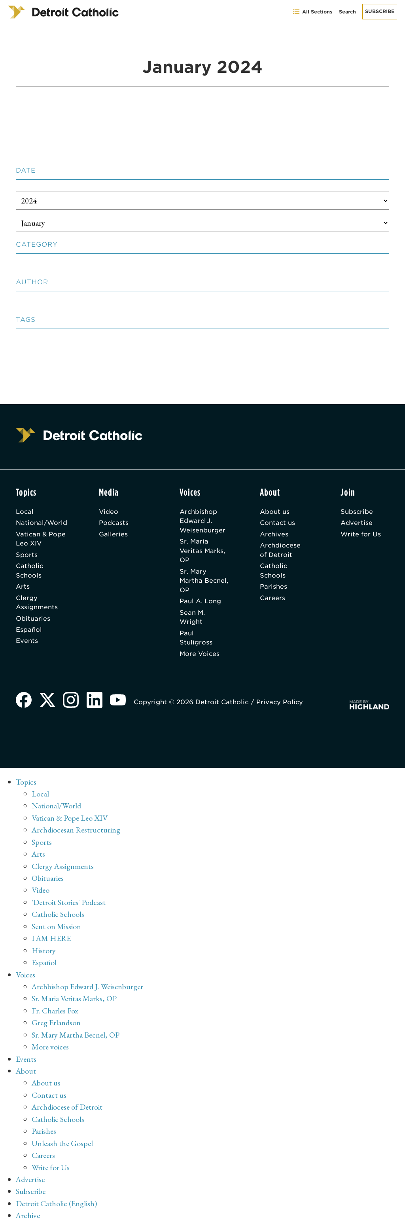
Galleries (114, 534)
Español (29, 632)
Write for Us (361, 534)
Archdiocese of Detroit (281, 550)
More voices (50, 1046)
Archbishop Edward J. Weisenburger (203, 521)
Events (27, 643)
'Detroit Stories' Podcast (69, 903)
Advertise (357, 523)
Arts (23, 588)
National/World (42, 523)
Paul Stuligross (196, 640)
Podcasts (115, 523)
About (26, 1069)
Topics (26, 784)
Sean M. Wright (193, 619)
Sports (27, 555)
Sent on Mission (56, 927)
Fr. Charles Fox (55, 1010)
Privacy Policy (281, 705)
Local (25, 511)
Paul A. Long (200, 603)
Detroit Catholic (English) (56, 1200)
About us (275, 511)
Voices (25, 974)
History (44, 951)
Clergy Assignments (37, 604)
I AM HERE (52, 939)
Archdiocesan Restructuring (77, 832)
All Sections (312, 11)
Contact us (278, 523)
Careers (273, 599)
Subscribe (379, 11)
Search (347, 12)
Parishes (274, 588)
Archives (274, 534)
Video (109, 511)
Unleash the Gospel (62, 1141)
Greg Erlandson (56, 1022)
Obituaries (33, 620)
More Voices (200, 656)
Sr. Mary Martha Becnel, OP (198, 582)
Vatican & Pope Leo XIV (41, 539)
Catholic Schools (30, 571)
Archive (28, 1212)
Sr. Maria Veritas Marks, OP (203, 551)
